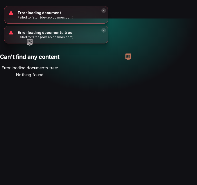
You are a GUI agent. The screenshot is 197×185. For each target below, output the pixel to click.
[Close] (103, 30)
